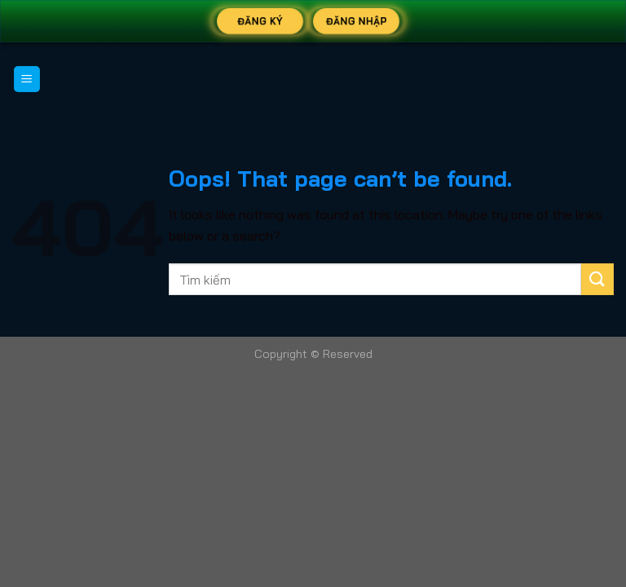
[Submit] (597, 279)
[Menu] (27, 79)
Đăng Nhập (356, 21)
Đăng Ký (260, 21)
